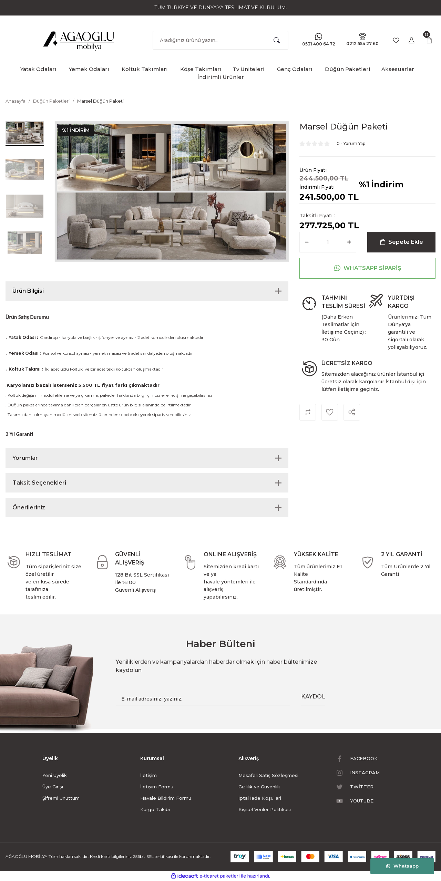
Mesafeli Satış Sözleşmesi (268, 775)
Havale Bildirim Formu (165, 798)
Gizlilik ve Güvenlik (259, 786)
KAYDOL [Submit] (313, 696)
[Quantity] (328, 242)
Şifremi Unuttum (61, 798)
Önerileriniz (28, 507)
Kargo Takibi (155, 809)
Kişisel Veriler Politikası (264, 809)
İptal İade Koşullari (259, 798)
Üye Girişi (52, 786)
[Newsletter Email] (203, 698)
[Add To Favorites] (329, 412)
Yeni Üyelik (54, 775)
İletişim (148, 775)
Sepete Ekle (401, 242)
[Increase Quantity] (349, 242)
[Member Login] (411, 40)
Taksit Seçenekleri (39, 482)
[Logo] (78, 39)
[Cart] (429, 40)
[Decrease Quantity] (307, 242)
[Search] (221, 40)
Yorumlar (25, 458)
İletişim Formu (156, 786)
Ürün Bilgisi (28, 291)
